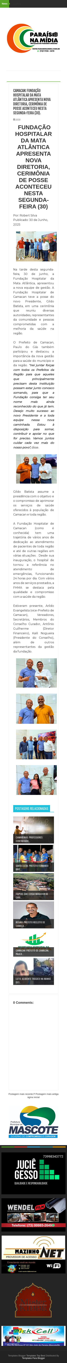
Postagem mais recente (21, 1094)
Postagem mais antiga (47, 1094)
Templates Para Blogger (33, 1358)
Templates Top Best (35, 1355)
